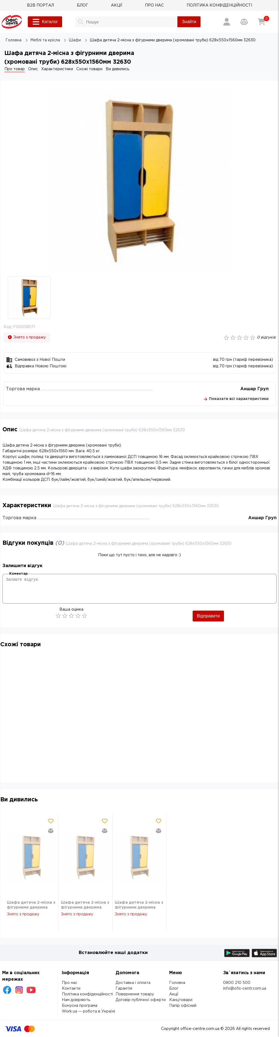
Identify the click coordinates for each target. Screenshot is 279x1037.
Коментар (18, 573)
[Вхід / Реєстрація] (226, 21)
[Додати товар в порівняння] (50, 830)
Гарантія (124, 988)
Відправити (208, 616)
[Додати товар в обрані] (50, 821)
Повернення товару (135, 994)
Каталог (45, 22)
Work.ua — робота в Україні (88, 1011)
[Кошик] (261, 21)
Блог (173, 988)
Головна (177, 982)
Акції (173, 994)
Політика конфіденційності (87, 994)
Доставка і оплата (133, 982)
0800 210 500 (236, 982)
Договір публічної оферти (141, 1000)
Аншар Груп (254, 389)
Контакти (71, 988)
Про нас (69, 982)
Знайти (189, 21)
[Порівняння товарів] (244, 21)
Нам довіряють (76, 1000)
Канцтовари (180, 1000)
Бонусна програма (79, 1005)
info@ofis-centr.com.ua (244, 988)
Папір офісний (182, 1005)
